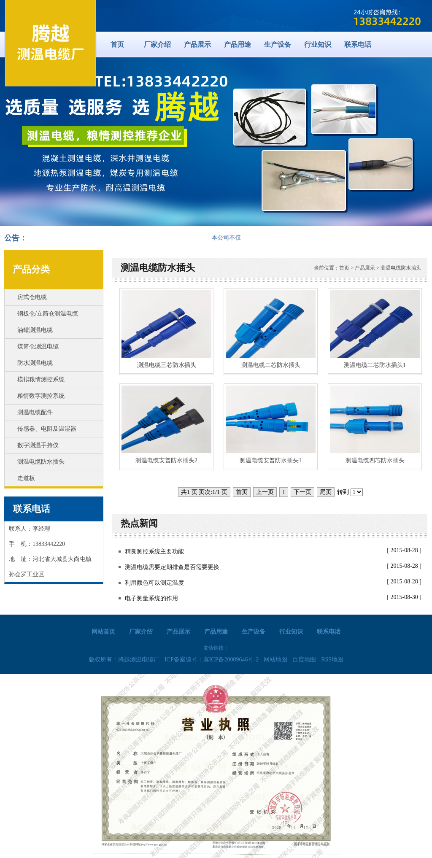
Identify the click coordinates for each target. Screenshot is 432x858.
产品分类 (31, 269)
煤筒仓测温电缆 (38, 346)
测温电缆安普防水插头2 (166, 460)
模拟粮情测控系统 (41, 379)
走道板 (26, 478)
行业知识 (317, 44)
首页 (117, 44)
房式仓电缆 (32, 297)
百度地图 (304, 659)
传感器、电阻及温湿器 (46, 429)
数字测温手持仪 (38, 445)
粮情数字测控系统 (41, 396)
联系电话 (357, 44)
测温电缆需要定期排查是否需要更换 (172, 567)
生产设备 (277, 44)
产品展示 (197, 44)
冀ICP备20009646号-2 (231, 659)
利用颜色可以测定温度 (154, 583)
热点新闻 (139, 523)
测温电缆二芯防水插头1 (375, 365)
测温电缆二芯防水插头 (270, 365)
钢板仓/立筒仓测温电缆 (47, 313)
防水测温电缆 (35, 363)
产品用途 (237, 44)
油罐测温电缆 (35, 330)
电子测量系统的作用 (151, 598)
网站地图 (275, 659)
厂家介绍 (157, 44)
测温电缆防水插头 (41, 462)
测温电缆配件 (35, 412)
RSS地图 (332, 659)
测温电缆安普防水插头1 (271, 460)
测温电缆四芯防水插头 (375, 460)
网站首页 (103, 632)
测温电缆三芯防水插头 (166, 365)
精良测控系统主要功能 (154, 551)
